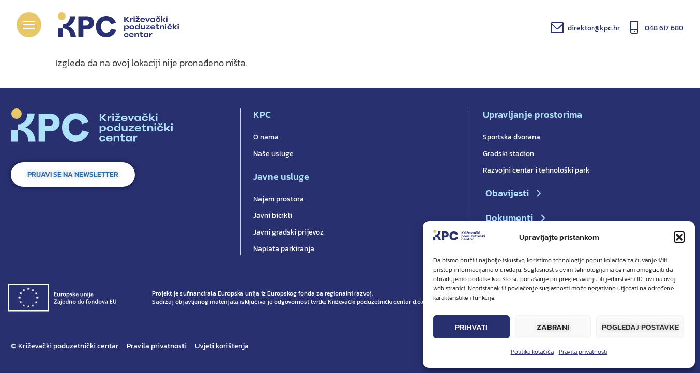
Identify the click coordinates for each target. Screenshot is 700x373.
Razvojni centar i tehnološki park (536, 170)
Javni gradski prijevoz (288, 232)
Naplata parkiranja (283, 248)
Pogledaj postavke (640, 327)
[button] (679, 237)
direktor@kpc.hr (594, 28)
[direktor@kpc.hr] (557, 27)
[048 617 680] (634, 27)
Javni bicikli (272, 215)
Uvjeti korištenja (222, 345)
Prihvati (471, 327)
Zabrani (553, 327)
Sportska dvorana (511, 137)
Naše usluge (273, 153)
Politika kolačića (532, 351)
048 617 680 (664, 28)
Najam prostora (278, 199)
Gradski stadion (508, 153)
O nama (266, 137)
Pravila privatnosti (583, 351)
